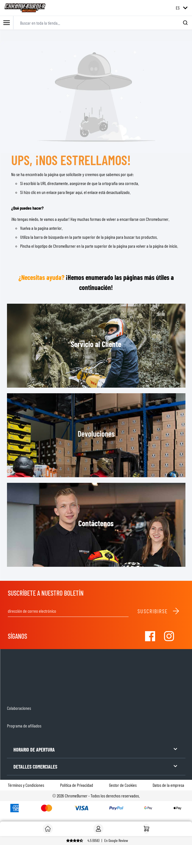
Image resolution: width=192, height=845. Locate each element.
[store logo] (25, 7)
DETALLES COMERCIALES (96, 766)
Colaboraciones (19, 708)
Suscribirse (159, 611)
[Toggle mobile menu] (6, 23)
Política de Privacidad (76, 785)
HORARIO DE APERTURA (96, 749)
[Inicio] (146, 829)
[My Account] (98, 829)
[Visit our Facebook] (150, 636)
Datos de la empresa (168, 785)
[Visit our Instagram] (169, 636)
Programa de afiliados (24, 725)
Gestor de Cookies (123, 785)
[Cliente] (48, 829)
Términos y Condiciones (26, 785)
